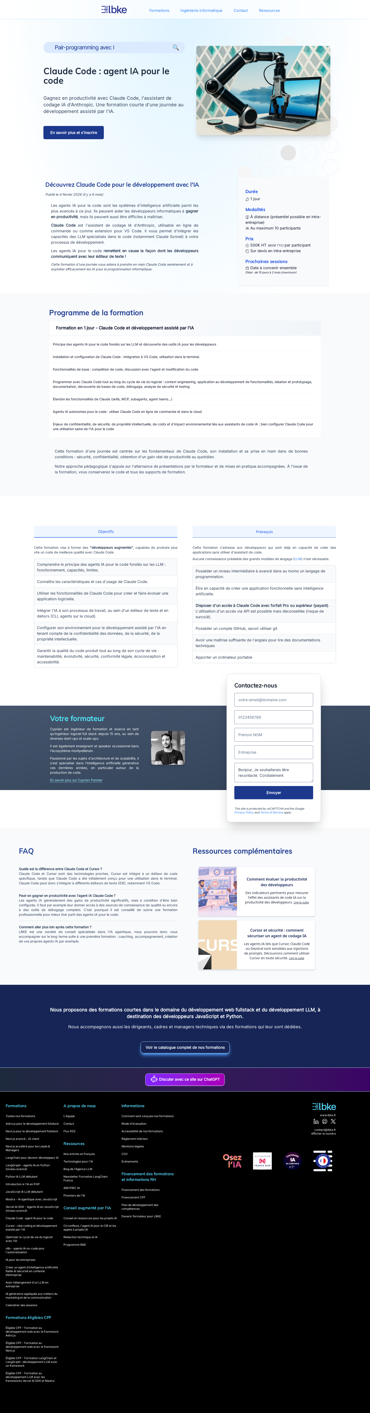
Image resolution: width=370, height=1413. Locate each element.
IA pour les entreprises (20, 1260)
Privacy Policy (244, 812)
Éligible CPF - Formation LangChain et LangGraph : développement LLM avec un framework (31, 1361)
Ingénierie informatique (201, 10)
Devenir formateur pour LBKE (141, 1216)
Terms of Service (271, 812)
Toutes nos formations (20, 1116)
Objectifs (106, 531)
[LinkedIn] (316, 1121)
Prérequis (264, 531)
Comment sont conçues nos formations (148, 1116)
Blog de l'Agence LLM (77, 1169)
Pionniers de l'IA (74, 1195)
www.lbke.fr (328, 1115)
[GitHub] (325, 1121)
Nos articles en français (79, 1154)
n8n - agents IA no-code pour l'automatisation (25, 1250)
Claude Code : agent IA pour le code (29, 1218)
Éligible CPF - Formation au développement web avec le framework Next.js (32, 1346)
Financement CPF (133, 1197)
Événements (130, 1161)
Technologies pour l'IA (78, 1161)
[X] (333, 1121)
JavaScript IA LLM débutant (24, 1191)
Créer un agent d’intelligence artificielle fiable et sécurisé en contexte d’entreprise (32, 1271)
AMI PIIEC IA (71, 1188)
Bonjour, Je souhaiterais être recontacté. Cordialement (273, 772)
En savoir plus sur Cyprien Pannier (76, 780)
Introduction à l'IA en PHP (23, 1184)
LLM (297, 559)
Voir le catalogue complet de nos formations (185, 1047)
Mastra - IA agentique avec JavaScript (31, 1199)
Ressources (269, 10)
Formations (159, 10)
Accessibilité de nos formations (142, 1131)
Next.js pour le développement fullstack (32, 1131)
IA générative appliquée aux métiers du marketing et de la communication (32, 1295)
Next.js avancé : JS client (22, 1139)
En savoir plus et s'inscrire (73, 132)
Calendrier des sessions (21, 1305)
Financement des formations (141, 1190)
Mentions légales (133, 1146)
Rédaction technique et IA (80, 1237)
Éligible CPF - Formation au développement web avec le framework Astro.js (32, 1331)
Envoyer (273, 792)
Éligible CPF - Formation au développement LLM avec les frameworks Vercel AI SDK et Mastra (30, 1377)
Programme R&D (74, 1244)
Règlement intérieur (135, 1139)
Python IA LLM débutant (22, 1176)
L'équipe (69, 1116)
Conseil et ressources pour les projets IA (90, 1218)
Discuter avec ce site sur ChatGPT (185, 1079)
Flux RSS (69, 1131)
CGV (125, 1154)
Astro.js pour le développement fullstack (32, 1123)
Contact (241, 10)
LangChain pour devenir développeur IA (32, 1157)
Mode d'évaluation (134, 1123)
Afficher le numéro (323, 1133)
